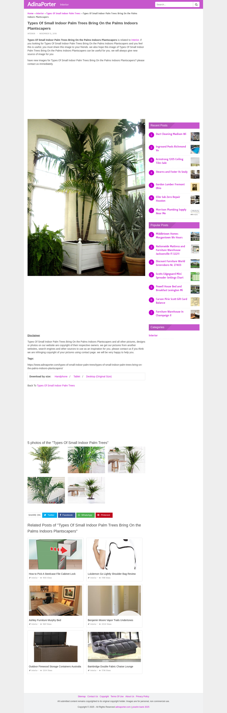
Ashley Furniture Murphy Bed (45, 620)
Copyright (104, 696)
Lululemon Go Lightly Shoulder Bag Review (112, 573)
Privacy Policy (142, 696)
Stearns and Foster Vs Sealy (171, 171)
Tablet (76, 376)
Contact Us (92, 696)
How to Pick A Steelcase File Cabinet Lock (52, 573)
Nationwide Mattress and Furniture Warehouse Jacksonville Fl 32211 (170, 250)
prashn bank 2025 (140, 707)
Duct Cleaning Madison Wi (171, 134)
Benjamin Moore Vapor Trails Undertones (110, 620)
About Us (129, 696)
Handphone (61, 376)
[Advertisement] (86, 93)
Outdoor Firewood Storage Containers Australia (55, 666)
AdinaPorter (41, 4)
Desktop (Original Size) (99, 376)
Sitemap (82, 696)
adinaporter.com (123, 707)
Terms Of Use (117, 696)
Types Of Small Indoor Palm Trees (56, 385)
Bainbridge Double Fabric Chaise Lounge (110, 666)
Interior (64, 4)
